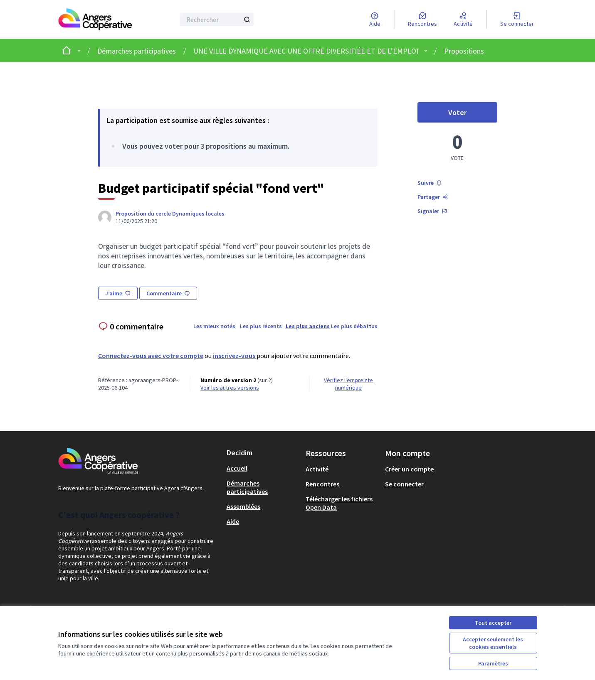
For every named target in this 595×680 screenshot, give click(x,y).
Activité (317, 469)
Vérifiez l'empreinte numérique (348, 383)
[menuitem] (263, 468)
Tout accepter (493, 622)
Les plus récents (261, 326)
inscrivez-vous (235, 355)
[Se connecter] (517, 19)
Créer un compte (409, 469)
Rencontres (322, 484)
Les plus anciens (308, 326)
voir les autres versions (229, 387)
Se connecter (404, 484)
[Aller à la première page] (95, 19)
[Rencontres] (422, 19)
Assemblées (243, 506)
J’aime (118, 293)
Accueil (237, 468)
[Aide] (375, 19)
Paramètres (493, 663)
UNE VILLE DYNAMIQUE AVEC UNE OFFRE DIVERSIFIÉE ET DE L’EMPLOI (305, 51)
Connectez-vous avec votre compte (150, 355)
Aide (233, 521)
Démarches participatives (136, 51)
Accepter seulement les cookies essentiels (493, 643)
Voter (472, 115)
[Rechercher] (217, 19)
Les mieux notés (214, 326)
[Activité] (463, 19)
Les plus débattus (354, 326)
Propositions (464, 51)
